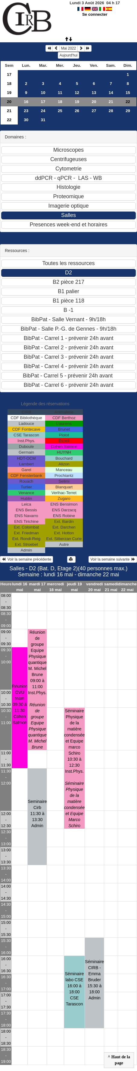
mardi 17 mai (37, 587)
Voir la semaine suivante (112, 559)
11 (60, 92)
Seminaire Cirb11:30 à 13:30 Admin (37, 813)
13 (94, 92)
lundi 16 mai (19, 587)
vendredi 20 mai (94, 587)
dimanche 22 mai (127, 587)
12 (77, 92)
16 (26, 101)
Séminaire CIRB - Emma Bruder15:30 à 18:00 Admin (94, 979)
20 (9, 101)
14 (111, 92)
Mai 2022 (68, 48)
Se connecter (94, 14)
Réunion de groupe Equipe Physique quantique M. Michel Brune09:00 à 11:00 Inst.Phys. (37, 689)
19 (9, 92)
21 (111, 101)
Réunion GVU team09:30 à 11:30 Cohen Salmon (19, 704)
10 (43, 92)
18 (9, 83)
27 (94, 110)
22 (9, 120)
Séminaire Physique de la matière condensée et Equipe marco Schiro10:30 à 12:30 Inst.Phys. (74, 768)
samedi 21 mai (111, 587)
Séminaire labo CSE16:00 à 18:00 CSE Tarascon (74, 988)
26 (77, 110)
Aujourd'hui (69, 55)
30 (26, 120)
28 (111, 110)
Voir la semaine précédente (26, 559)
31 (43, 120)
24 (43, 110)
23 (26, 110)
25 (60, 110)
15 (128, 92)
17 (9, 74)
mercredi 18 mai (55, 587)
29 (128, 110)
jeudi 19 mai (74, 587)
